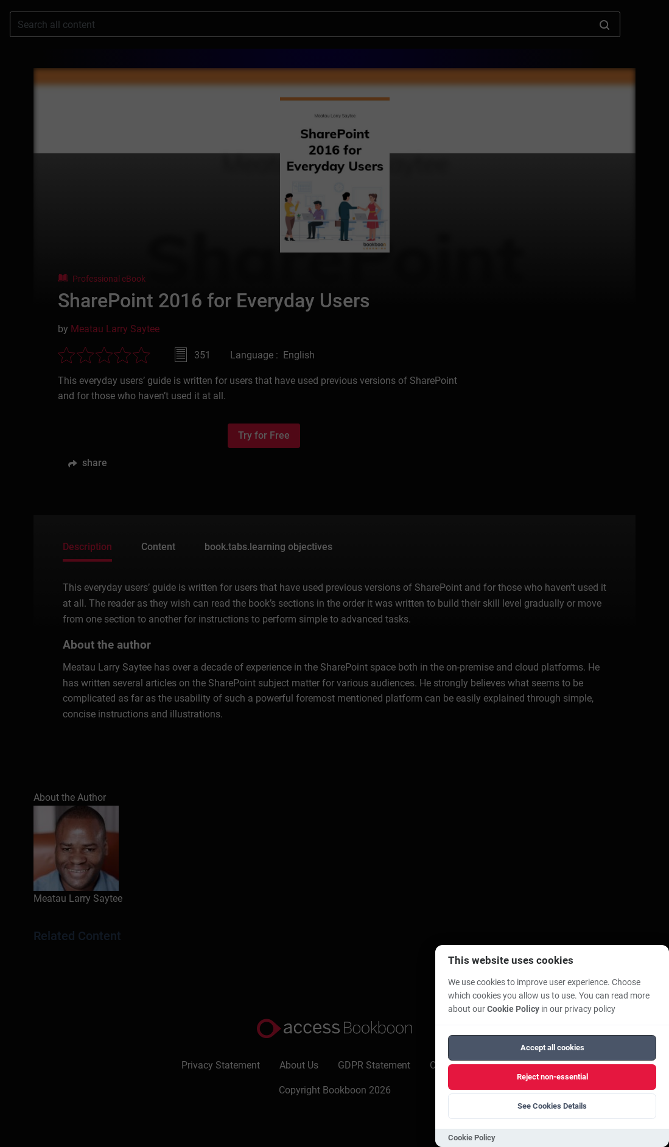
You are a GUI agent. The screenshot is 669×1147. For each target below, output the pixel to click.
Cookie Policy (513, 1009)
